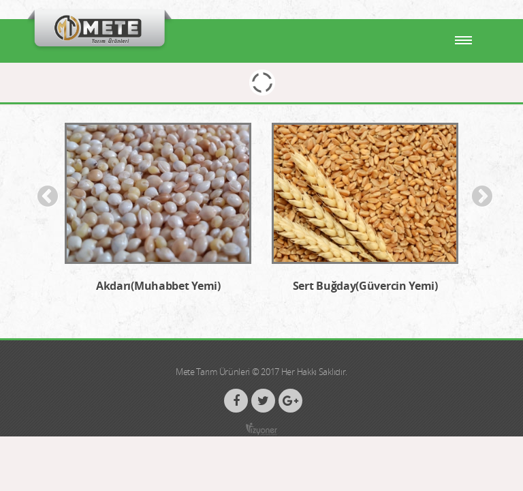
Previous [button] (47, 196)
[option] (158, 215)
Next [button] (482, 196)
